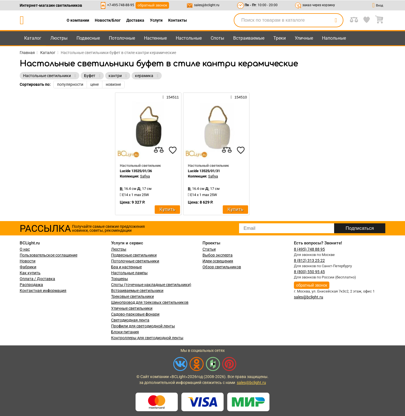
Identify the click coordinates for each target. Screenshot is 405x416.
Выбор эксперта (217, 255)
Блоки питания (125, 332)
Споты (217, 38)
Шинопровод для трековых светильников (149, 302)
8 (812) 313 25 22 (309, 260)
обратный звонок (152, 5)
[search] (336, 20)
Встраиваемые (248, 38)
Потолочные (122, 38)
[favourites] (172, 150)
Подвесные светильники (134, 255)
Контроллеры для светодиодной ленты (147, 338)
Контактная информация (43, 290)
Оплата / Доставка (37, 278)
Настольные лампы (129, 273)
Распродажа (31, 284)
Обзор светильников (221, 267)
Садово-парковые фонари (135, 314)
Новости (27, 261)
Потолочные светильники (135, 261)
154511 (171, 97)
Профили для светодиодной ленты (143, 326)
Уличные (304, 38)
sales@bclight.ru (206, 5)
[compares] (158, 150)
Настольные (189, 38)
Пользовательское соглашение (48, 255)
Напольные (334, 38)
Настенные (155, 38)
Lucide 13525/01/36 (136, 171)
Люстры (59, 38)
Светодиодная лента (130, 320)
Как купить (30, 273)
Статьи (209, 249)
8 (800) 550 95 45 (309, 271)
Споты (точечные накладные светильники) (151, 284)
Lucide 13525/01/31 (204, 171)
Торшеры (119, 278)
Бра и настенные (126, 267)
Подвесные (88, 38)
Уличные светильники (131, 308)
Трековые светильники (132, 296)
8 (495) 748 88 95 (309, 249)
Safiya (145, 176)
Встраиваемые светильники (137, 290)
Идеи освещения (217, 261)
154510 (239, 97)
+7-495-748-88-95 (120, 5)
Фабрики (28, 267)
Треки (279, 38)
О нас (25, 249)
